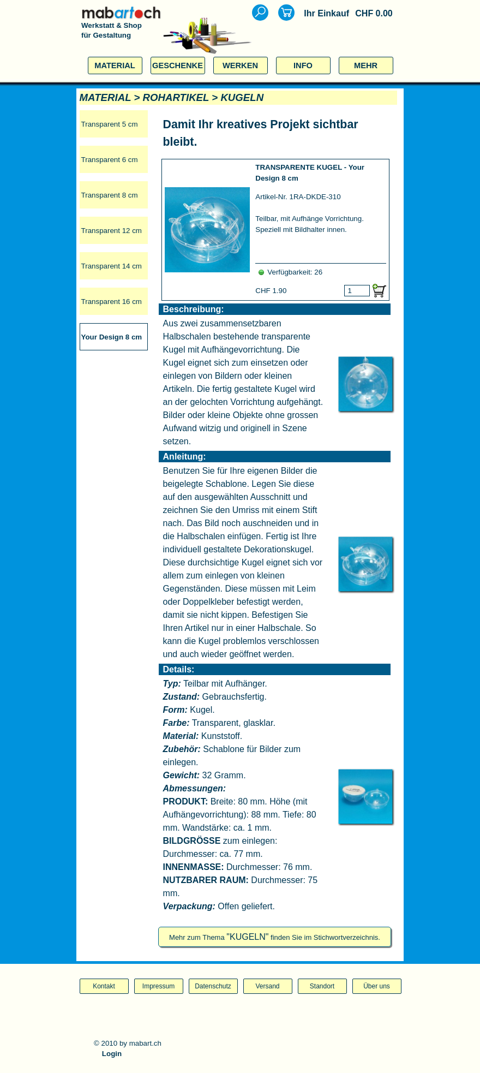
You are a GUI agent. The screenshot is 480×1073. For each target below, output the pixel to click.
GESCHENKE (177, 65)
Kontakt (104, 986)
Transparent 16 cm (111, 301)
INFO (303, 65)
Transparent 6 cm (109, 160)
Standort (322, 986)
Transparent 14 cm (111, 266)
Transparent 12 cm (111, 230)
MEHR (365, 65)
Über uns (376, 986)
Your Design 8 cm (111, 337)
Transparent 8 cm (109, 195)
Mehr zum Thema (274, 937)
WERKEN (240, 65)
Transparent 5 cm (109, 124)
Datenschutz (213, 986)
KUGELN (241, 97)
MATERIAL (114, 65)
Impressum (158, 986)
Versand (267, 986)
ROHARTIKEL (176, 97)
